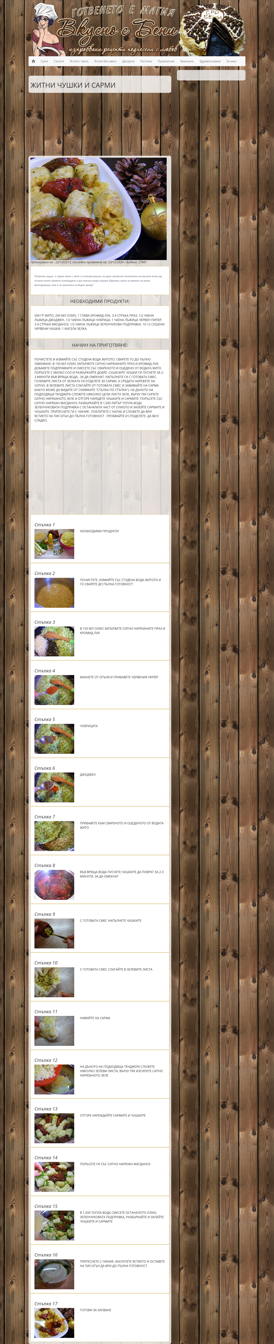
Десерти (128, 61)
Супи (44, 61)
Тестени (146, 61)
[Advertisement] (97, 123)
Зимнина (187, 61)
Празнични (166, 61)
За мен (231, 61)
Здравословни (210, 61)
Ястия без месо (105, 61)
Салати (59, 61)
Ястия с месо (79, 61)
